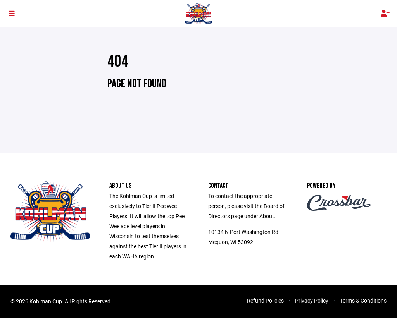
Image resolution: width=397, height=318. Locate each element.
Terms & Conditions (363, 300)
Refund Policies (265, 300)
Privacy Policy (311, 300)
